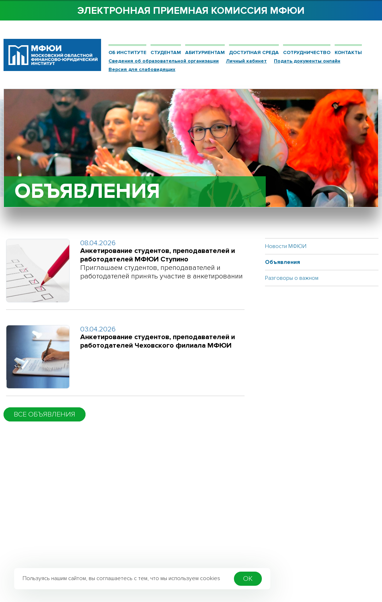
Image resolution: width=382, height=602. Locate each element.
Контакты (348, 52)
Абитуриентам (205, 52)
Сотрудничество (306, 52)
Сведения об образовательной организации (163, 61)
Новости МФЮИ (285, 246)
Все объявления (44, 414)
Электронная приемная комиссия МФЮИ (191, 11)
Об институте (127, 52)
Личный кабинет (246, 61)
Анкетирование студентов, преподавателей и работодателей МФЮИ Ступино (157, 255)
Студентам (166, 52)
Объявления (282, 262)
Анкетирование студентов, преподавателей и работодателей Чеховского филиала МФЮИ (157, 341)
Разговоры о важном (291, 278)
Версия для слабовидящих (141, 69)
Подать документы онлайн (307, 61)
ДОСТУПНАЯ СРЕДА (254, 52)
